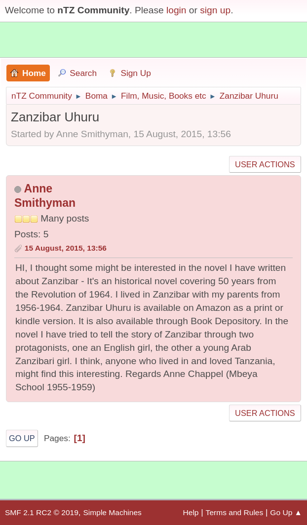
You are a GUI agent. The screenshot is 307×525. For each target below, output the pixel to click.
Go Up (22, 438)
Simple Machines (112, 512)
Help (191, 512)
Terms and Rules (235, 512)
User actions (265, 164)
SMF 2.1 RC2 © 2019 (41, 512)
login (176, 10)
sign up (215, 10)
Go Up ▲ (286, 512)
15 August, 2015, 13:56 (66, 248)
